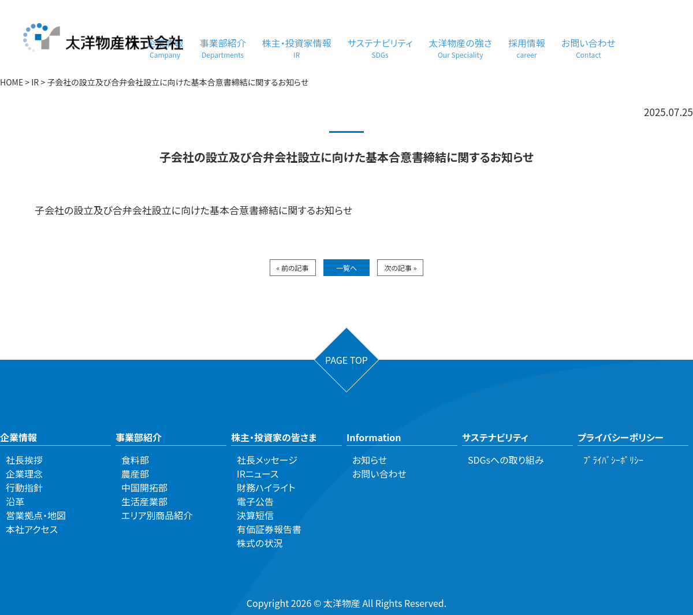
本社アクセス (32, 529)
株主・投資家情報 (296, 47)
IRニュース (257, 473)
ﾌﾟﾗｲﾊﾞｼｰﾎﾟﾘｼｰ (613, 460)
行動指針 (24, 487)
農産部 (135, 473)
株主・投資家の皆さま (273, 437)
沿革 (15, 501)
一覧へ (346, 268)
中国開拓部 (144, 487)
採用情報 (526, 47)
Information (373, 437)
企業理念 (24, 473)
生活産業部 (144, 501)
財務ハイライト (266, 487)
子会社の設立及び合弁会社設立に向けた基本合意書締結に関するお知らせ (193, 210)
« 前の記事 (293, 268)
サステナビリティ (380, 47)
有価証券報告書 (269, 529)
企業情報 (18, 437)
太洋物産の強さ (460, 47)
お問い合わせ (588, 47)
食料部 (135, 460)
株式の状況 (259, 543)
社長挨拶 (24, 460)
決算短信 (255, 515)
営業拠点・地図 (36, 515)
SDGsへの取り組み (506, 460)
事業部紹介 (223, 47)
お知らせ (369, 460)
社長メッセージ (267, 460)
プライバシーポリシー (621, 437)
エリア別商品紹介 (156, 515)
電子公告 (255, 501)
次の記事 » (400, 268)
